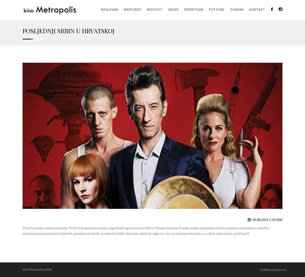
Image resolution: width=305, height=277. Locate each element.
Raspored (132, 9)
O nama (237, 9)
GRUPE (173, 9)
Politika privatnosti (273, 270)
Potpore (217, 9)
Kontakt (257, 9)
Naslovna (109, 9)
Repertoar (193, 9)
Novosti (154, 9)
